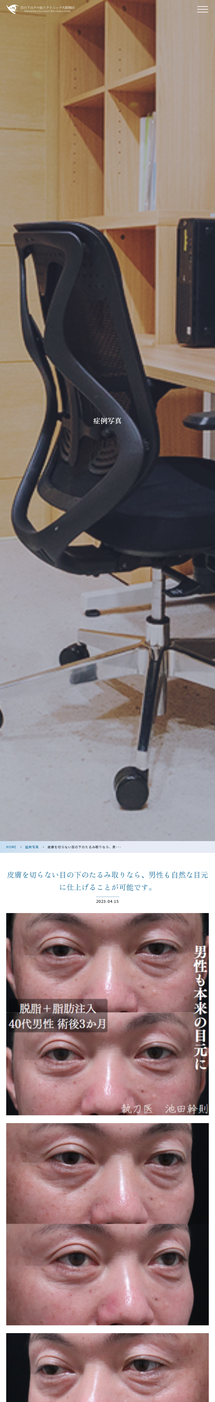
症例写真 (32, 846)
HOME (11, 846)
